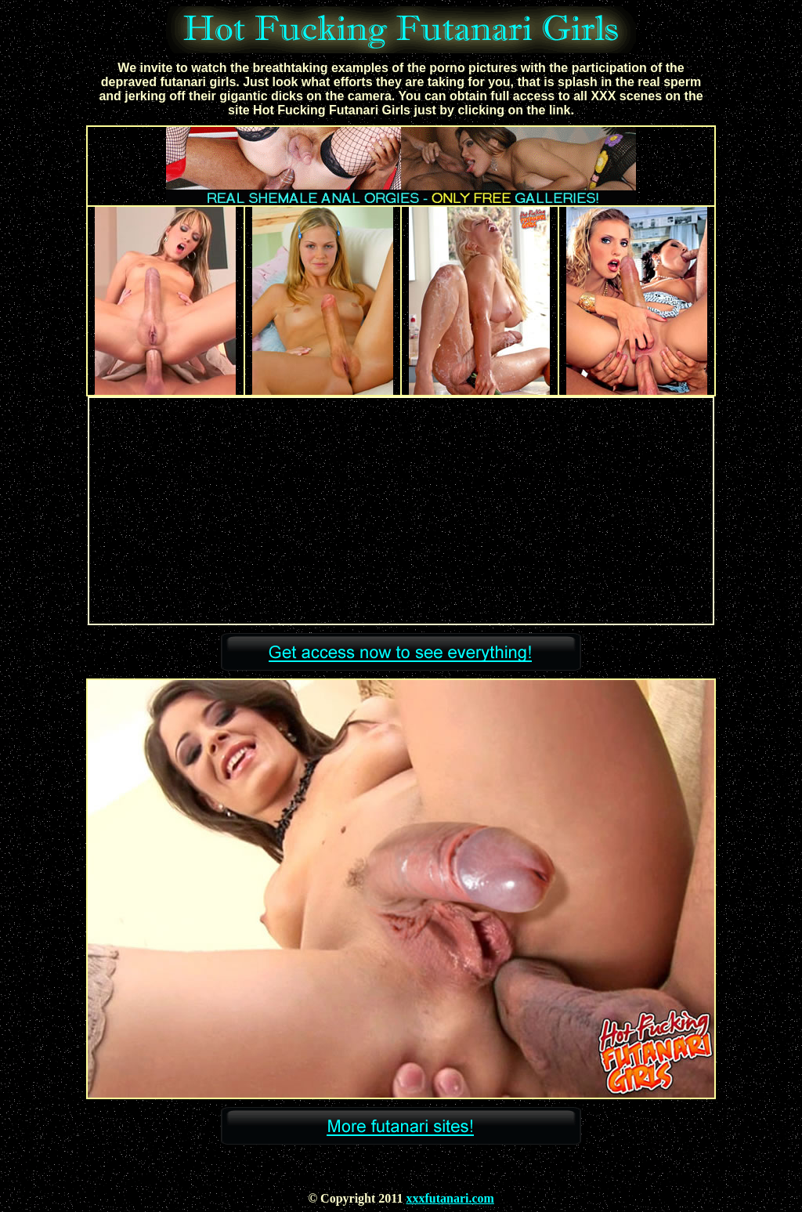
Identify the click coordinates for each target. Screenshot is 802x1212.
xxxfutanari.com (449, 1198)
